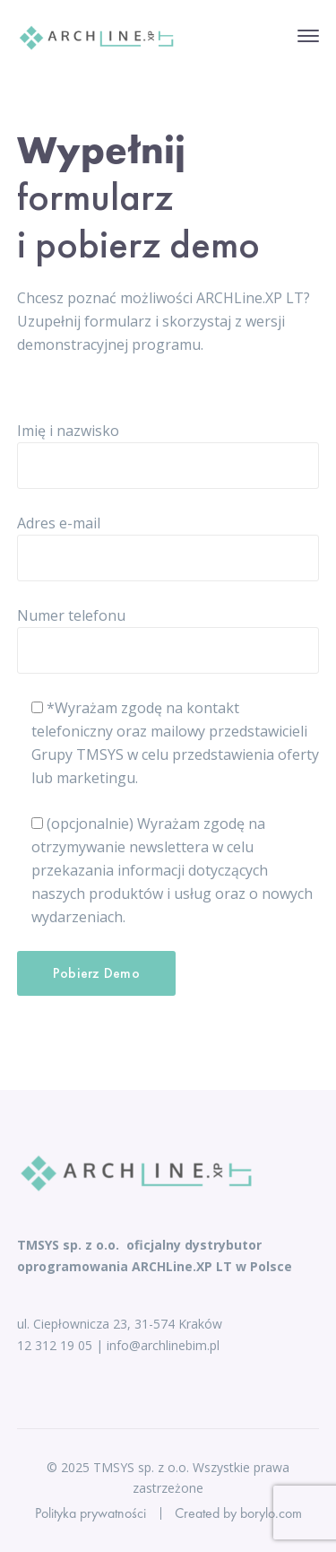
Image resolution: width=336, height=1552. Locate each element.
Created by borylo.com (238, 1513)
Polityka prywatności (90, 1513)
